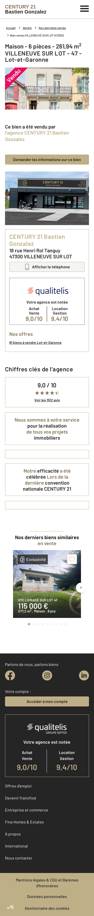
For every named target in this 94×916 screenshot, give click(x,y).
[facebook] (10, 675)
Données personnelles (47, 896)
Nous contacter (18, 857)
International (16, 845)
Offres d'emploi (18, 785)
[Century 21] (26, 9)
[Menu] (84, 8)
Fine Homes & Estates (24, 821)
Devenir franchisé (20, 797)
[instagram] (47, 675)
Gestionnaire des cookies (47, 908)
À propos (13, 833)
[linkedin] (84, 675)
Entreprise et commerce (26, 809)
